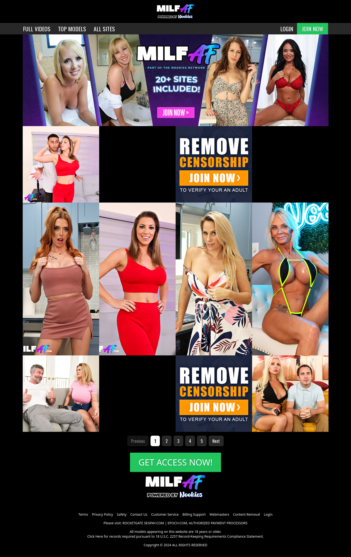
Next (216, 441)
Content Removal (246, 514)
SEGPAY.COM (154, 523)
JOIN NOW (312, 28)
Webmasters (219, 514)
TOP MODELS (72, 28)
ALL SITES (104, 28)
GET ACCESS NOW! (176, 462)
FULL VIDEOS (36, 28)
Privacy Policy (102, 514)
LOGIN (286, 28)
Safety (121, 514)
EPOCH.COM (177, 523)
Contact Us (138, 514)
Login (268, 514)
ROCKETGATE (133, 523)
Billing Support (194, 514)
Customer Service (165, 514)
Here (99, 536)
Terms (83, 514)
